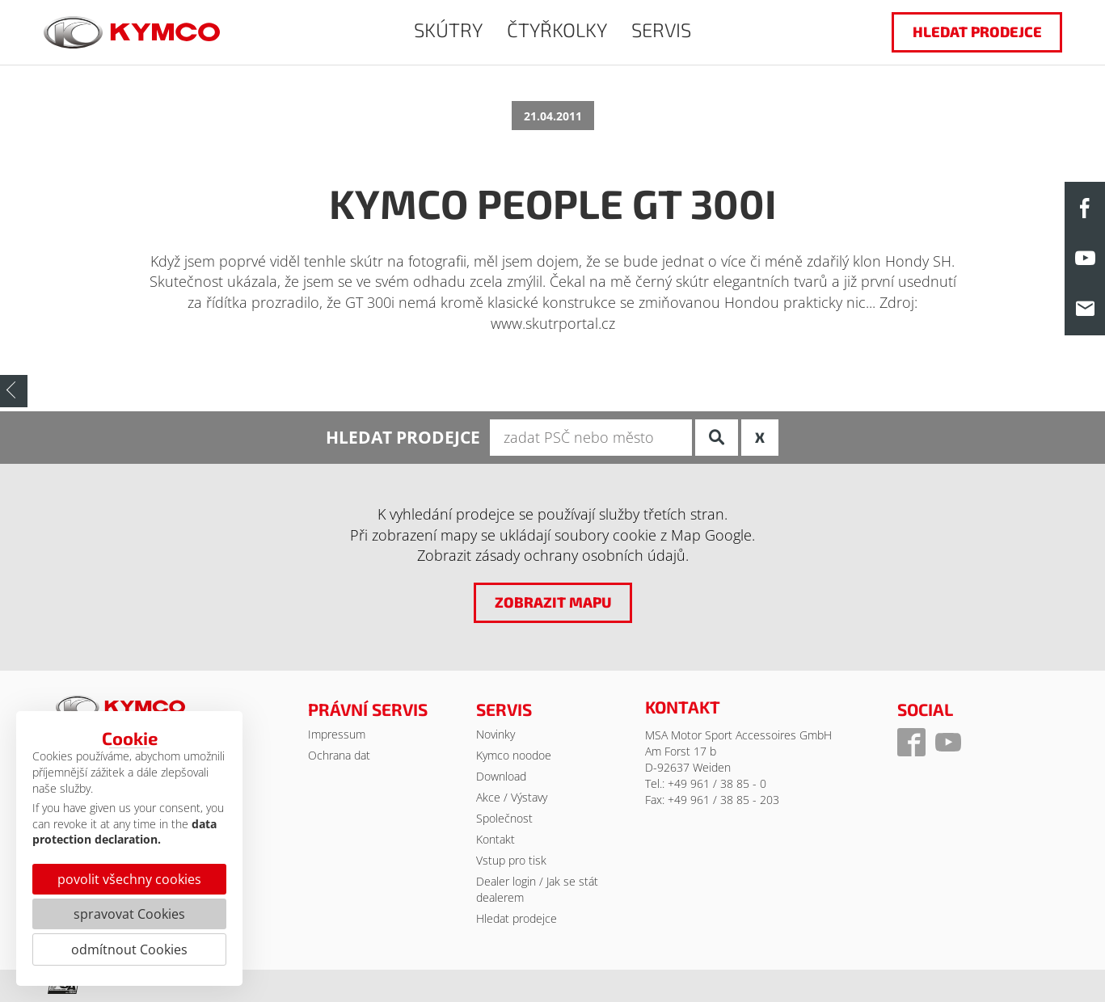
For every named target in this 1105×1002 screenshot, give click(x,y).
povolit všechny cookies (129, 879)
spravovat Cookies (129, 914)
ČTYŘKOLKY (557, 29)
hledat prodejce (976, 31)
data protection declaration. (124, 832)
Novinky (495, 734)
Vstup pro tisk (511, 860)
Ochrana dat (339, 755)
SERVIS (661, 29)
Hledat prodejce (516, 918)
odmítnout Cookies (129, 949)
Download (501, 776)
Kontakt (495, 839)
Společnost (504, 818)
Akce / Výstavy (511, 797)
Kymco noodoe (513, 755)
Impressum (336, 734)
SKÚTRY (448, 29)
